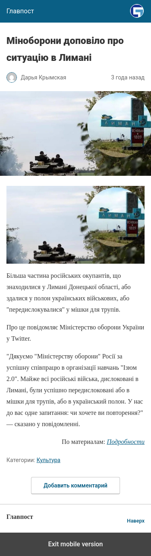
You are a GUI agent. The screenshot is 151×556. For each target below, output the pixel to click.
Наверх (136, 521)
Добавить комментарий (75, 485)
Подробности (126, 441)
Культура (48, 460)
